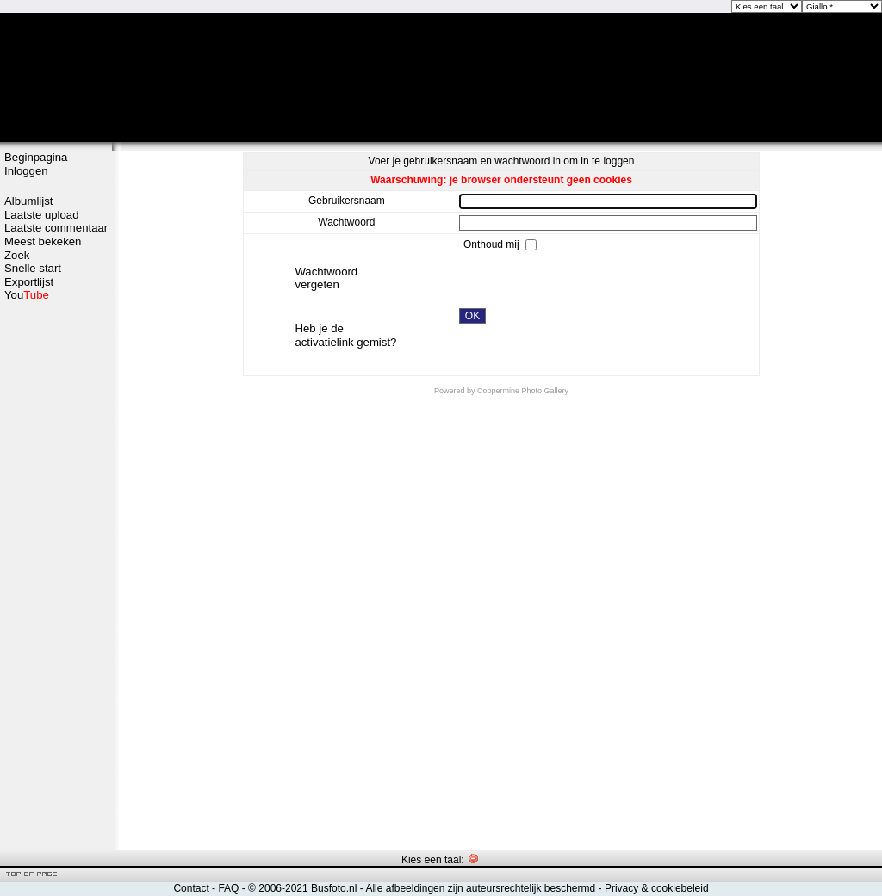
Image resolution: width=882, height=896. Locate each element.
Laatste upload (41, 214)
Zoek (16, 255)
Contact (190, 888)
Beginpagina (35, 157)
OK (472, 316)
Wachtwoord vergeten (326, 278)
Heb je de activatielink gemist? (345, 335)
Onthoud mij (492, 244)
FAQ (228, 888)
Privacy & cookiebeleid (657, 888)
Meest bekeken (42, 241)
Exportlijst (28, 281)
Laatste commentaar (56, 227)
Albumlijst (28, 201)
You (26, 294)
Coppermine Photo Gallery (522, 390)
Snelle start (32, 268)
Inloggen (26, 170)
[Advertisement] (56, 574)
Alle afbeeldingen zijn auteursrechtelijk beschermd (480, 888)
